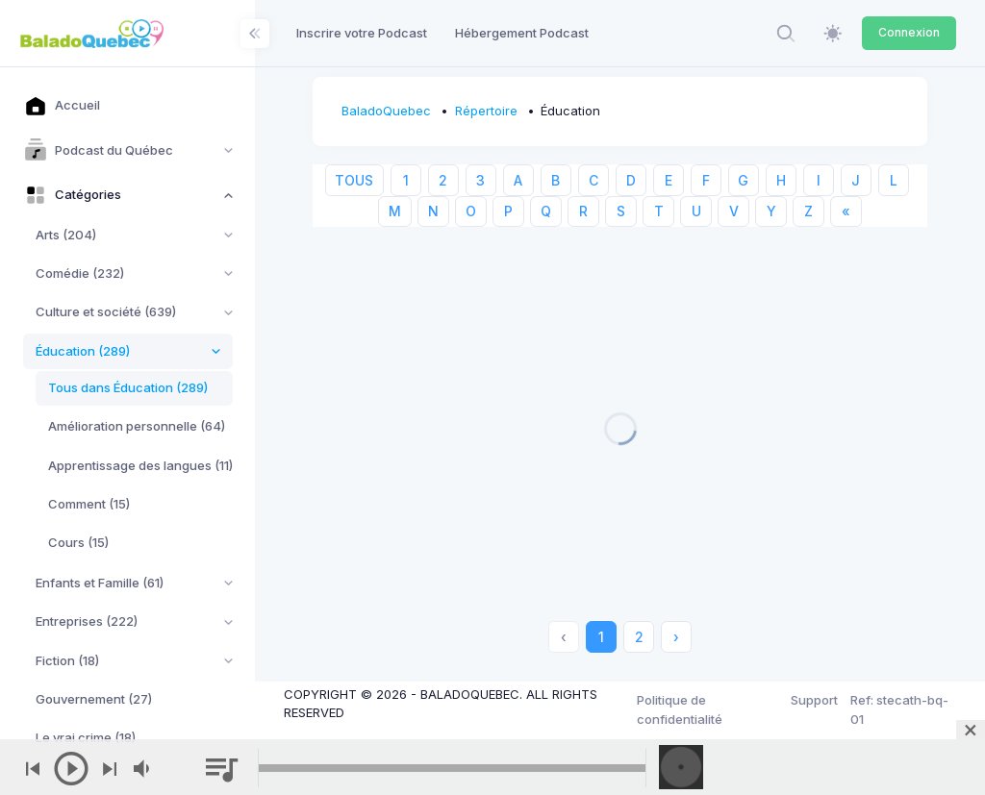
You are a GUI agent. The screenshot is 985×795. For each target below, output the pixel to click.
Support (814, 700)
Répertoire (486, 110)
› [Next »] (676, 637)
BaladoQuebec (386, 110)
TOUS (354, 180)
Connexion (909, 32)
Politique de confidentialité (679, 709)
